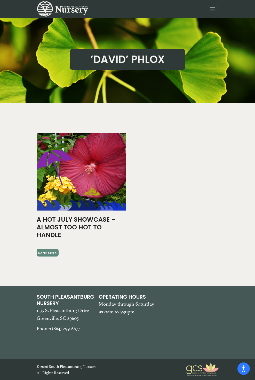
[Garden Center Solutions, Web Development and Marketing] (202, 369)
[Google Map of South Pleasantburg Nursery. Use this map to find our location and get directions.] (190, 319)
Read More (47, 252)
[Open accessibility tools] (243, 368)
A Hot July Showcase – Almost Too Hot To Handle (76, 227)
